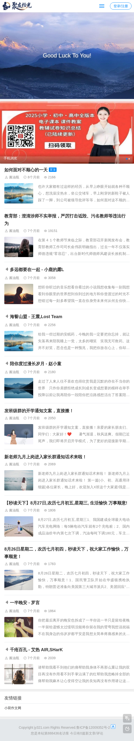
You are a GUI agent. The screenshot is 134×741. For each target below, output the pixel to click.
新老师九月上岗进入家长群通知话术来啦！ (45, 456)
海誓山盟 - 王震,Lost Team (33, 316)
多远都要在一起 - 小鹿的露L (34, 269)
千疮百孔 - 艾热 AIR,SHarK (33, 649)
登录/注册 (121, 6)
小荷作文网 (12, 708)
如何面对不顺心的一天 (26, 170)
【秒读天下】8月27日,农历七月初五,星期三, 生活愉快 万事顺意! (65, 503)
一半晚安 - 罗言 (22, 602)
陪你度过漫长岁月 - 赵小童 (32, 363)
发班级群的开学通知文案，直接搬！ (39, 410)
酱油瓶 (14, 177)
